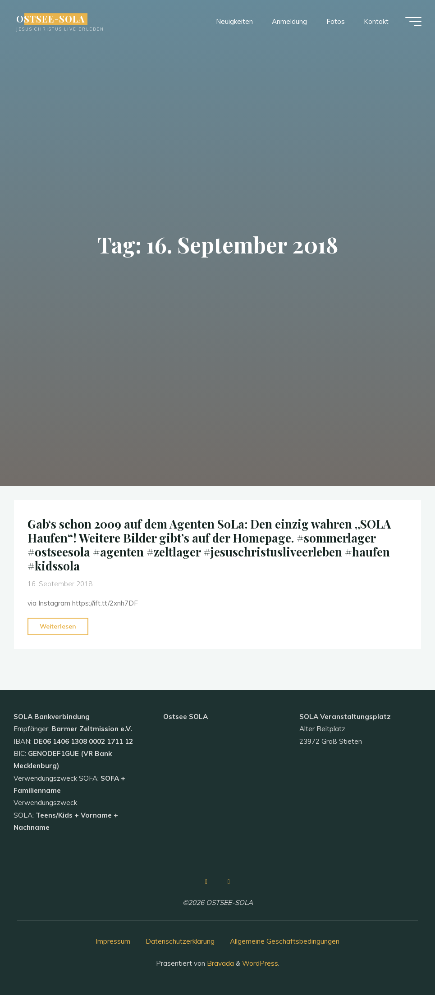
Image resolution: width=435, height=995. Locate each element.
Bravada (219, 963)
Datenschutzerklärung (180, 941)
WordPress (260, 963)
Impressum (113, 941)
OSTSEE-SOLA (50, 19)
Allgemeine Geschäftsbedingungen (284, 941)
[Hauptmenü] (413, 21)
